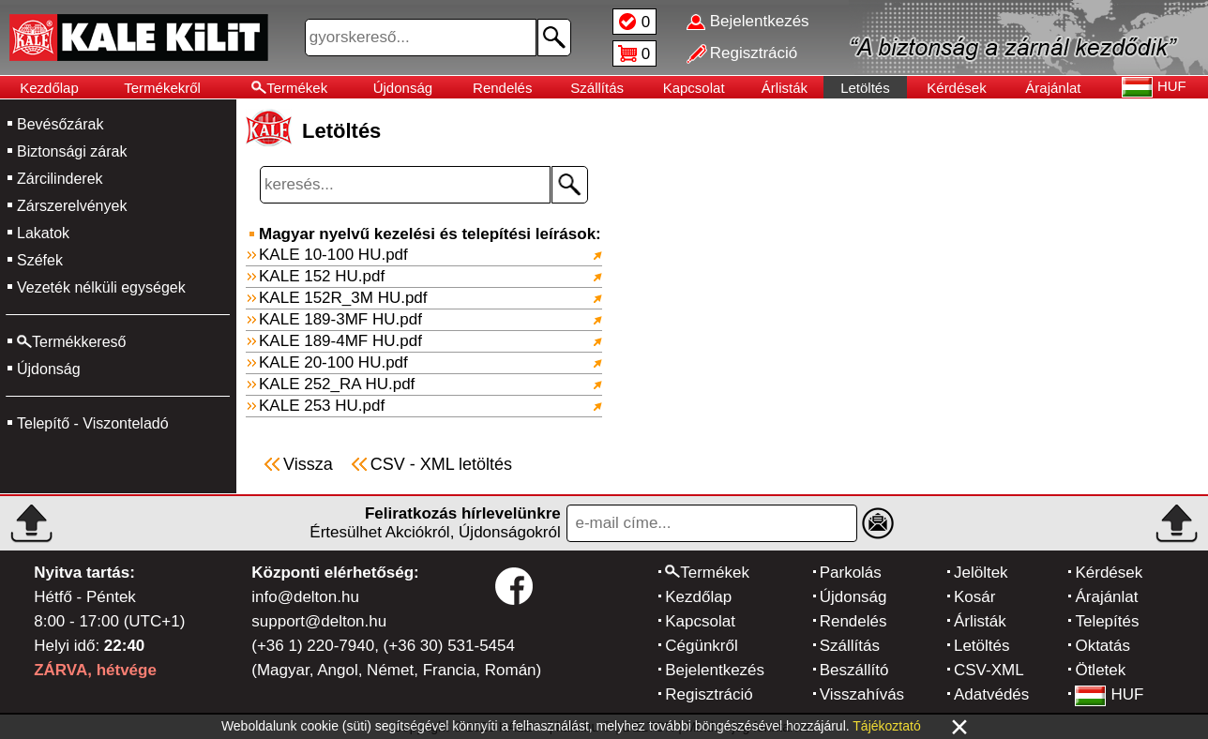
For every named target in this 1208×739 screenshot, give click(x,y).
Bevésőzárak (60, 124)
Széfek (40, 260)
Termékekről (162, 88)
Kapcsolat (694, 88)
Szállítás (597, 88)
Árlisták (785, 88)
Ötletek (1100, 670)
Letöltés (865, 88)
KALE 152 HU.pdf (322, 276)
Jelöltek (981, 572)
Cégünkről (701, 646)
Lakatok (43, 233)
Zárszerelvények (72, 206)
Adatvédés (991, 694)
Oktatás (1102, 646)
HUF (1109, 694)
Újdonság (402, 88)
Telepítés (1107, 621)
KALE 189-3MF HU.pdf (340, 319)
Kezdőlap (49, 88)
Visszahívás (862, 694)
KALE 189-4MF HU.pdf (340, 341)
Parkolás (851, 572)
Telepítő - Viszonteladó (93, 423)
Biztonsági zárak (72, 151)
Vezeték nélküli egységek (101, 287)
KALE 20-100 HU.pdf (333, 362)
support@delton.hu (318, 621)
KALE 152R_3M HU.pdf (343, 298)
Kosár (974, 597)
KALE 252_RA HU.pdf (337, 384)
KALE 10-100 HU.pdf (333, 255)
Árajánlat (1052, 88)
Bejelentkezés (714, 670)
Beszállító (854, 670)
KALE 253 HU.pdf (322, 406)
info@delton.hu (305, 597)
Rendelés (502, 88)
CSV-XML (989, 670)
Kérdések (956, 88)
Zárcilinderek (60, 179)
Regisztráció (709, 694)
